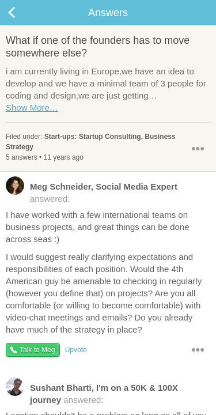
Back (23, 12)
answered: (91, 191)
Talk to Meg (37, 350)
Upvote (76, 350)
